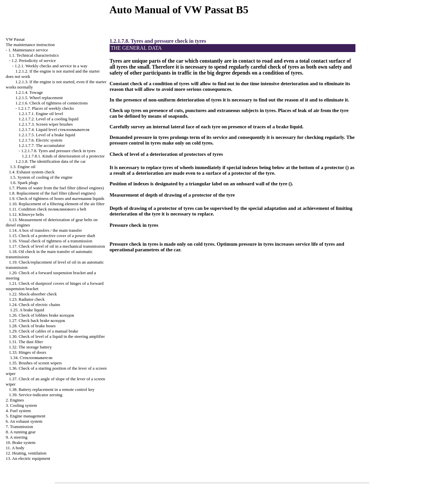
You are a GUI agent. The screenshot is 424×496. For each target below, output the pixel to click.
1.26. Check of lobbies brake (41, 315)
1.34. (31, 357)
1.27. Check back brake (37, 320)
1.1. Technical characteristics (34, 55)
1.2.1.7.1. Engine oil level (41, 113)
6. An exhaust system (24, 421)
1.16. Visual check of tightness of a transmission (50, 240)
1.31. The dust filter (26, 341)
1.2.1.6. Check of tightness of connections (52, 102)
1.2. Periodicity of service (34, 60)
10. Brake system (20, 442)
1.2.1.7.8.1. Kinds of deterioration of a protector (63, 156)
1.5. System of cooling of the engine (41, 177)
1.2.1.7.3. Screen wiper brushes (46, 124)
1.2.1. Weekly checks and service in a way (51, 65)
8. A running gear (20, 431)
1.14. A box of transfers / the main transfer (45, 230)
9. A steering (16, 437)
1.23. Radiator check (27, 299)
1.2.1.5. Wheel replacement (39, 97)
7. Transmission (19, 426)
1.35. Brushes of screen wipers (35, 362)
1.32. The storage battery (30, 346)
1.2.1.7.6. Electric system (40, 140)
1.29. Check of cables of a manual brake (43, 331)
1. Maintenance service (28, 49)
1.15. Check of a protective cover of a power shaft (52, 235)
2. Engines (15, 400)
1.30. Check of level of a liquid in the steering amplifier (57, 336)
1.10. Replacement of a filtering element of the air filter (56, 203)
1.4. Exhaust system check (32, 171)
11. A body (15, 447)
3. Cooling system (21, 405)
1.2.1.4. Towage (29, 92)
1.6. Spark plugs (24, 182)
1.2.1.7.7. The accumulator (42, 145)
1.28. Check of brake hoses (32, 325)
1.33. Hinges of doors (27, 352)
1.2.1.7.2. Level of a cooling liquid (49, 118)
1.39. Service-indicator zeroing (35, 394)
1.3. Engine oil (22, 166)
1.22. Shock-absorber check (33, 293)
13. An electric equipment (28, 458)
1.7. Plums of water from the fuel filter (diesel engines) (56, 187)
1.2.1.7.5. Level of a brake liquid (47, 134)
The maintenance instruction (30, 44)
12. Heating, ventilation (26, 453)
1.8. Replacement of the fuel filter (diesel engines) (52, 193)
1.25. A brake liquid (27, 309)
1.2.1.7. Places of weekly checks (46, 108)
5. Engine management (25, 415)
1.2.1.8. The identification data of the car (51, 161)
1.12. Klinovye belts (26, 214)
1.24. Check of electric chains (34, 304)
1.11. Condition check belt (47, 209)
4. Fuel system (18, 410)
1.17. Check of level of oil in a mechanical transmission (57, 246)
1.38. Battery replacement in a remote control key (51, 389)
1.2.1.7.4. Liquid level (54, 129)
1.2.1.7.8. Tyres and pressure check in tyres (58, 150)
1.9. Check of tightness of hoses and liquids (56, 198)
